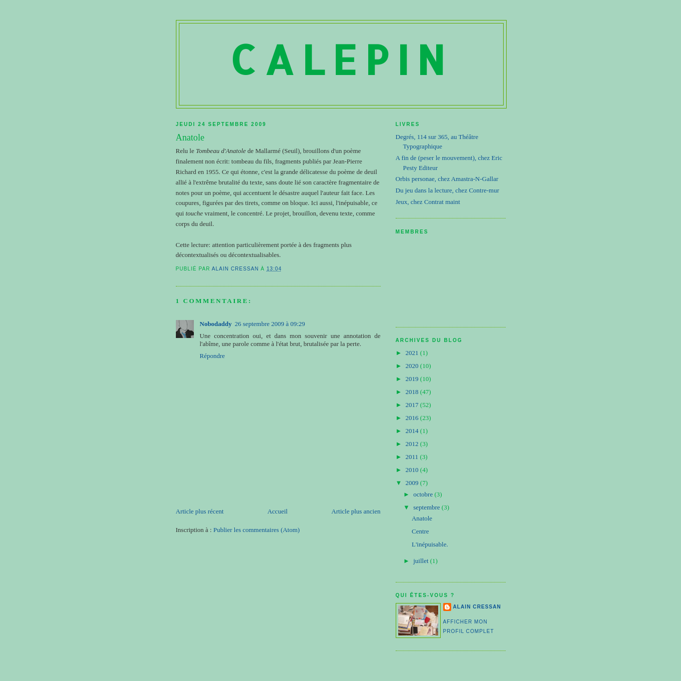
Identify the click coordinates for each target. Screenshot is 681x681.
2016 (413, 418)
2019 (413, 378)
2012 (413, 444)
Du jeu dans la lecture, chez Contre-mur (448, 190)
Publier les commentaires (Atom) (256, 530)
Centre (420, 531)
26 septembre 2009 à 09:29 (270, 324)
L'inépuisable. (430, 544)
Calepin (341, 59)
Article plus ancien (355, 511)
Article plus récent (200, 511)
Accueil (277, 511)
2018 (413, 392)
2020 (413, 366)
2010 (413, 470)
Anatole (422, 518)
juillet (421, 560)
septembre (427, 507)
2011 (413, 456)
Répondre (212, 356)
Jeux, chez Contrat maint (428, 202)
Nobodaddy (216, 324)
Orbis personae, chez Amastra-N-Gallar (447, 178)
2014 (413, 430)
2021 (413, 352)
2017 (413, 404)
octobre (423, 494)
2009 (413, 482)
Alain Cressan (477, 607)
